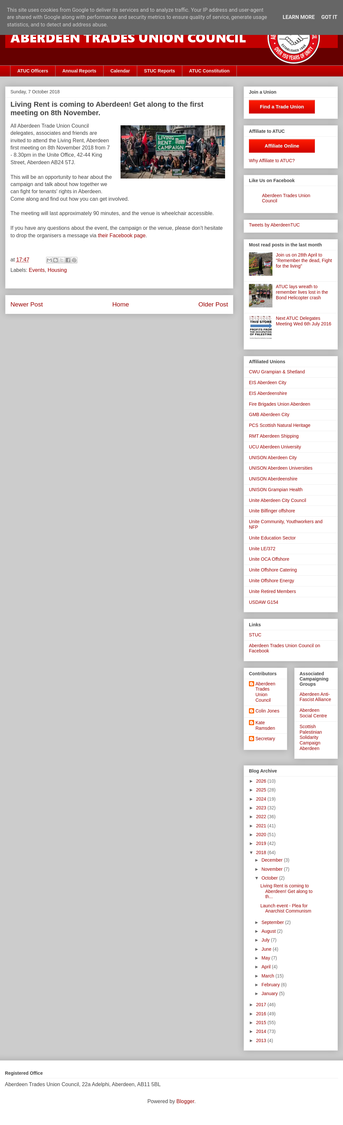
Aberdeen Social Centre (313, 713)
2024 (262, 799)
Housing (57, 270)
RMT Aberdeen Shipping (274, 436)
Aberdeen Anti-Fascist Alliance (315, 697)
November (272, 869)
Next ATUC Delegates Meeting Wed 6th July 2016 (303, 321)
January (270, 993)
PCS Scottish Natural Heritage (279, 425)
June (266, 949)
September (273, 922)
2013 (262, 1040)
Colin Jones (267, 710)
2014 (262, 1031)
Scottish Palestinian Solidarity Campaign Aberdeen (311, 737)
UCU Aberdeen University (275, 446)
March (268, 975)
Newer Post (26, 304)
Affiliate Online (282, 145)
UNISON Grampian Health (275, 489)
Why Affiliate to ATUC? (272, 160)
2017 (262, 1004)
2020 (262, 834)
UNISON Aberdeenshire (273, 478)
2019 (262, 843)
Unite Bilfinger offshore (272, 510)
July (266, 940)
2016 (262, 1013)
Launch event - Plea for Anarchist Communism (285, 908)
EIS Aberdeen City (267, 382)
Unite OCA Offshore (269, 559)
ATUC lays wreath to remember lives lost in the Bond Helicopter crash (302, 292)
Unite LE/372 (262, 548)
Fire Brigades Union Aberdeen (279, 404)
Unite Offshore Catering (273, 569)
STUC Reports (159, 70)
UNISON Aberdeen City (273, 457)
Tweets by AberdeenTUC (274, 224)
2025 (262, 789)
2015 (262, 1022)
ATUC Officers (32, 70)
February (271, 984)
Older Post (213, 304)
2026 (262, 781)
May (266, 958)
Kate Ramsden (265, 725)
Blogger (185, 1101)
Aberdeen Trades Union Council (265, 692)
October (270, 878)
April (266, 966)
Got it (329, 17)
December (272, 860)
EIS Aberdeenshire (268, 393)
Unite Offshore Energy (271, 580)
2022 (262, 816)
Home (120, 304)
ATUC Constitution (209, 70)
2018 (262, 852)
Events (37, 270)
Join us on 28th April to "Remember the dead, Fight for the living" (304, 260)
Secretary (265, 738)
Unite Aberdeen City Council (277, 500)
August (269, 931)
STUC (255, 634)
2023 (262, 807)
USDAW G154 (263, 602)
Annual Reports (79, 70)
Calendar (120, 70)
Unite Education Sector (272, 537)
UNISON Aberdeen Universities (281, 468)
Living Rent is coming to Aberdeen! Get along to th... (286, 891)
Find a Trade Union (282, 106)
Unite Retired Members (272, 591)
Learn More (299, 17)
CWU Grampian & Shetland (277, 371)
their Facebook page (122, 235)
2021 (262, 825)
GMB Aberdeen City (269, 414)
